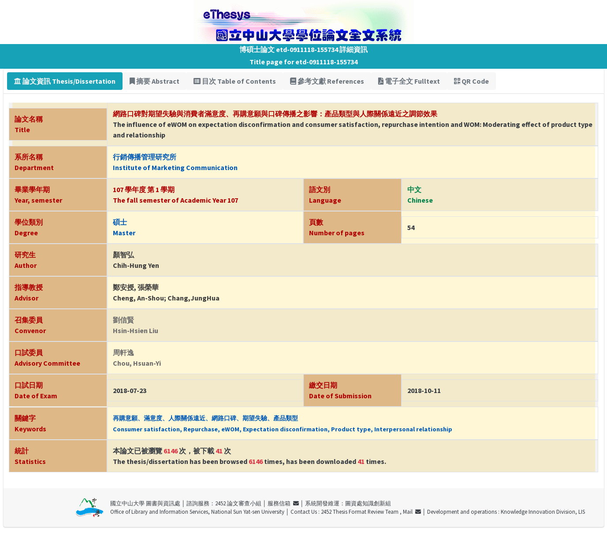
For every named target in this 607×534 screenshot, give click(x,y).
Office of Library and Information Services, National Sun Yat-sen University (197, 511)
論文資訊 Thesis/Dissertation (64, 81)
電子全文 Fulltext (409, 81)
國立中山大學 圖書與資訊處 (145, 503)
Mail (412, 511)
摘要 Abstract (154, 81)
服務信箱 (283, 503)
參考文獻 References (327, 81)
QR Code (471, 81)
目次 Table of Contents (235, 81)
